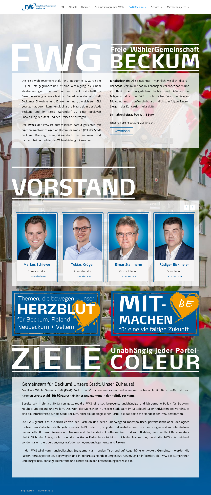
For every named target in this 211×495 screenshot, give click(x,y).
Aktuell (73, 7)
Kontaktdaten (38, 276)
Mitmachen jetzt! (176, 7)
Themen (85, 7)
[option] (37, 247)
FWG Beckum (136, 7)
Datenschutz (45, 490)
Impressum (27, 490)
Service (155, 7)
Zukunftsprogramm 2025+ (109, 7)
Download (122, 131)
